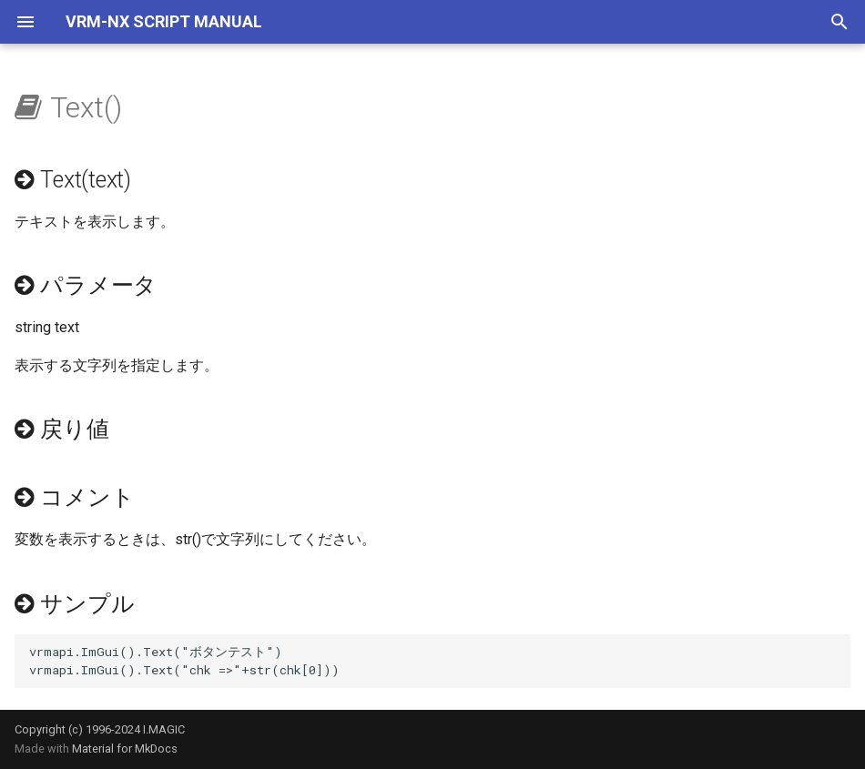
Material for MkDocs (125, 748)
